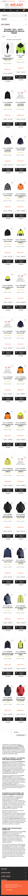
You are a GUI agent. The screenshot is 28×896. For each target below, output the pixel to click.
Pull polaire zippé (8, 607)
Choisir (9, 36)
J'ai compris (9, 890)
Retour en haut (21, 735)
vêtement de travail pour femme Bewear (13, 811)
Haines (20, 57)
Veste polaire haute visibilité (20, 196)
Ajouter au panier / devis (20, 77)
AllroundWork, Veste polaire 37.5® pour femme (7, 700)
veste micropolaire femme (20, 654)
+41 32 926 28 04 (11, 1)
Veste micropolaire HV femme (20, 608)
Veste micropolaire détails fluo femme (7, 654)
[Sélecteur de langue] (22, 1)
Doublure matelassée (7, 104)
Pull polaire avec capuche (21, 562)
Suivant (16, 732)
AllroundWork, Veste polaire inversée (20, 517)
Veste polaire (20, 150)
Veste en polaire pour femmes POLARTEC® (20, 700)
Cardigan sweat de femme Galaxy (7, 59)
